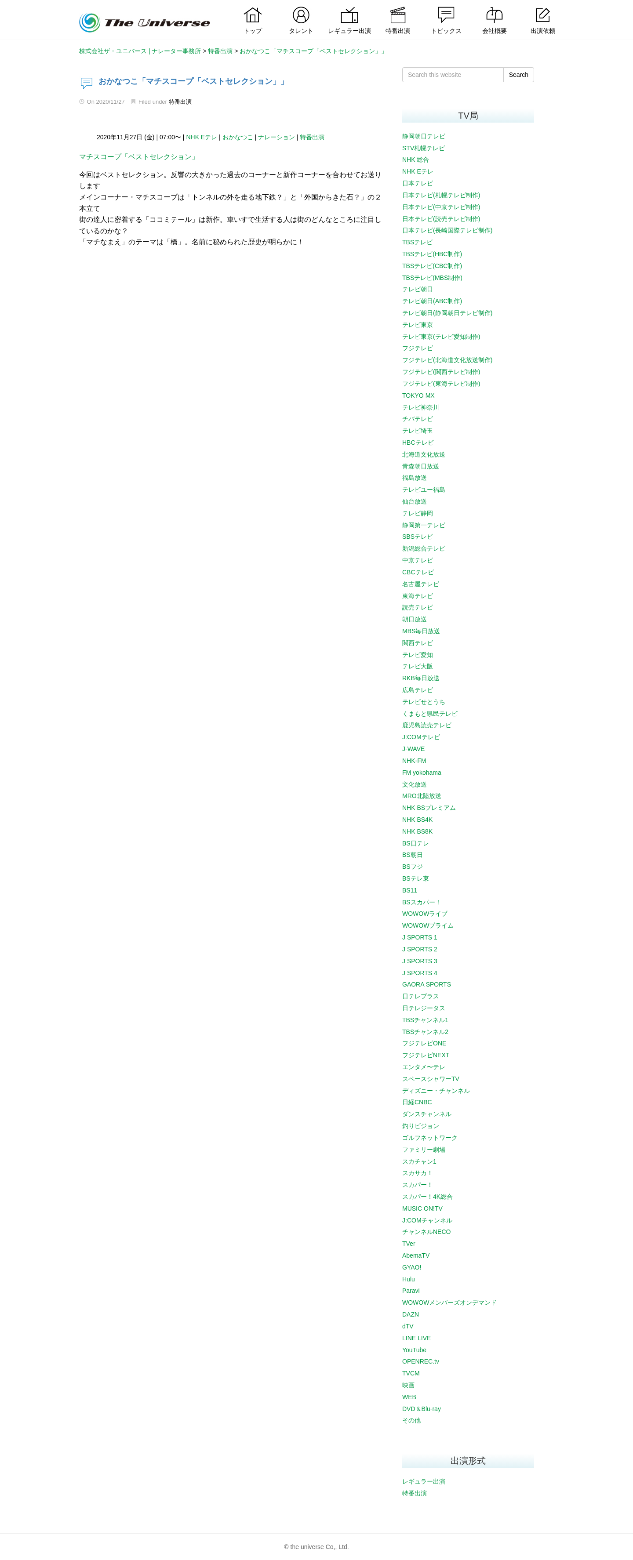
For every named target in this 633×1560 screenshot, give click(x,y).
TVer (408, 1243)
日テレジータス (423, 1008)
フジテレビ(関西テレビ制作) (441, 371)
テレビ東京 (417, 324)
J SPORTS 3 (419, 961)
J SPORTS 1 (419, 937)
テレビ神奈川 (420, 407)
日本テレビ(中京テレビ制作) (441, 206)
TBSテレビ (417, 242)
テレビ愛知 (417, 654)
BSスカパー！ (421, 902)
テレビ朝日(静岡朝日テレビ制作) (447, 312)
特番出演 (180, 101)
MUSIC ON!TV (422, 1208)
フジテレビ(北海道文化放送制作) (447, 359)
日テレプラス (420, 996)
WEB (409, 1396)
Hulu (408, 1279)
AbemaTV (415, 1255)
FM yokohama (421, 772)
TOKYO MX (418, 395)
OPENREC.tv (420, 1361)
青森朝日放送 (420, 466)
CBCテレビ (418, 572)
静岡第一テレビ (423, 525)
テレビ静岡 (417, 513)
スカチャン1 (419, 1161)
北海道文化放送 (423, 454)
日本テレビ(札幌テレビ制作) (441, 195)
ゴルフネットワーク (430, 1137)
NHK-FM (414, 760)
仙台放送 (414, 501)
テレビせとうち (423, 701)
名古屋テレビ (420, 584)
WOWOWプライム (428, 925)
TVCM (411, 1373)
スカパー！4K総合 (427, 1196)
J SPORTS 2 (419, 949)
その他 (411, 1420)
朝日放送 (414, 619)
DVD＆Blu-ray (421, 1408)
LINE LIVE (416, 1338)
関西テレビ (417, 642)
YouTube (414, 1349)
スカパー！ (417, 1184)
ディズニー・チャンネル (436, 1090)
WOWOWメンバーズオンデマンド (449, 1302)
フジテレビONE (424, 1043)
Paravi (411, 1290)
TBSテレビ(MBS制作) (432, 277)
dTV (408, 1326)
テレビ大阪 (417, 666)
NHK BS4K (417, 819)
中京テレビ (417, 560)
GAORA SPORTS (426, 984)
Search (518, 74)
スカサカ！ (417, 1172)
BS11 (409, 890)
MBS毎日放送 (421, 631)
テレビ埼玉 (417, 430)
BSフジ (412, 866)
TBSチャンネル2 (425, 1031)
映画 (408, 1385)
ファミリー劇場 (423, 1149)
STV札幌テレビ (423, 148)
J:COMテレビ (421, 736)
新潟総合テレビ (423, 548)
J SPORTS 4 (419, 972)
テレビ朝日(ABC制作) (432, 301)
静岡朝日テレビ (423, 136)
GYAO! (411, 1267)
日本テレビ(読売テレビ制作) (441, 218)
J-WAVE (413, 748)
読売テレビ (417, 607)
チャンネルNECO (426, 1231)
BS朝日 (412, 854)
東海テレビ (417, 595)
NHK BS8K (417, 831)
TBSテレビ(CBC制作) (432, 265)
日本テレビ (417, 183)
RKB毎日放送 (421, 678)
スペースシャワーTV (430, 1078)
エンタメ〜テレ (423, 1066)
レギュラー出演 (423, 1481)
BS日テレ (415, 843)
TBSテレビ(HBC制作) (432, 254)
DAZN (410, 1314)
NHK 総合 (415, 159)
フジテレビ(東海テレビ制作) (441, 383)
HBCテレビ (418, 442)
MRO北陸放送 (421, 795)
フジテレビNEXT (425, 1055)
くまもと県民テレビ (430, 713)
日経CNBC (417, 1102)
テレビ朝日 (417, 289)
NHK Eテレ (201, 137)
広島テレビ (417, 689)
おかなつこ (237, 137)
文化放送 (414, 784)
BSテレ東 (415, 878)
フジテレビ (417, 348)
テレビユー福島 (423, 489)
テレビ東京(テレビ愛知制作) (441, 336)
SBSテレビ (417, 536)
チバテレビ (417, 418)
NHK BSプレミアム (429, 807)
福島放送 (414, 477)
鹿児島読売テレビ (426, 725)
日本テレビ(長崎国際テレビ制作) (447, 230)
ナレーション (276, 137)
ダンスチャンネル (426, 1113)
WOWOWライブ (424, 913)
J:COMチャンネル (427, 1220)
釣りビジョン (420, 1125)
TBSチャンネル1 (425, 1019)
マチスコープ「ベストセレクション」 (139, 156)
